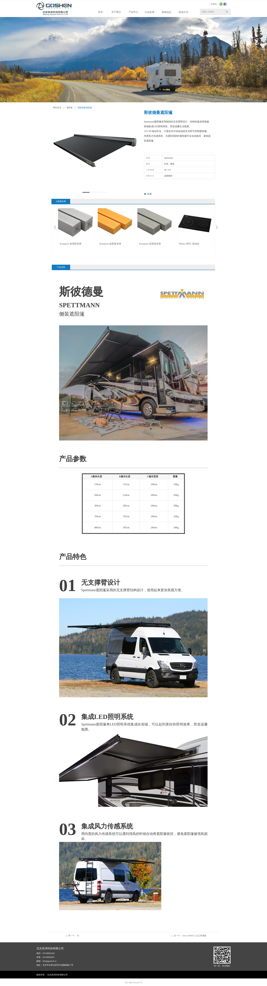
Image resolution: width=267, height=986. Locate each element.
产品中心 (133, 12)
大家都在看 (61, 201)
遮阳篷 (69, 107)
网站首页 (57, 107)
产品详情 (61, 267)
